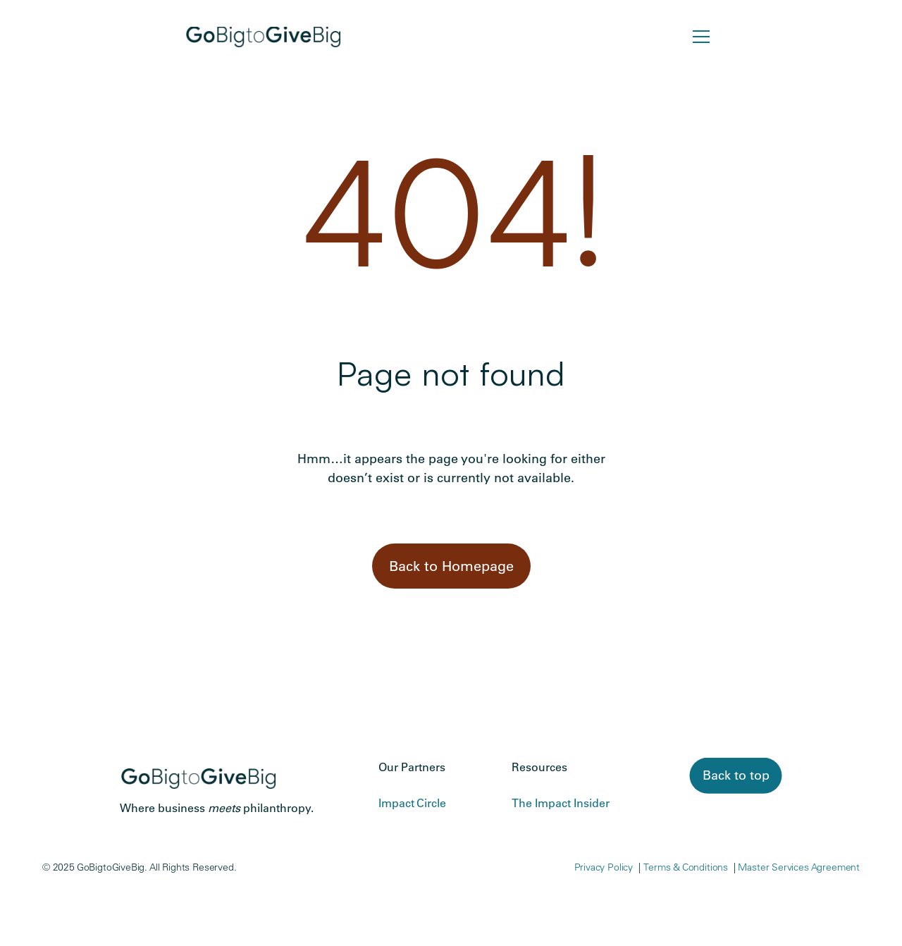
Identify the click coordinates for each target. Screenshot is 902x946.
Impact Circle (412, 803)
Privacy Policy (604, 867)
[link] (736, 776)
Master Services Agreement (799, 867)
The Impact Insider (561, 803)
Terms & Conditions (685, 867)
